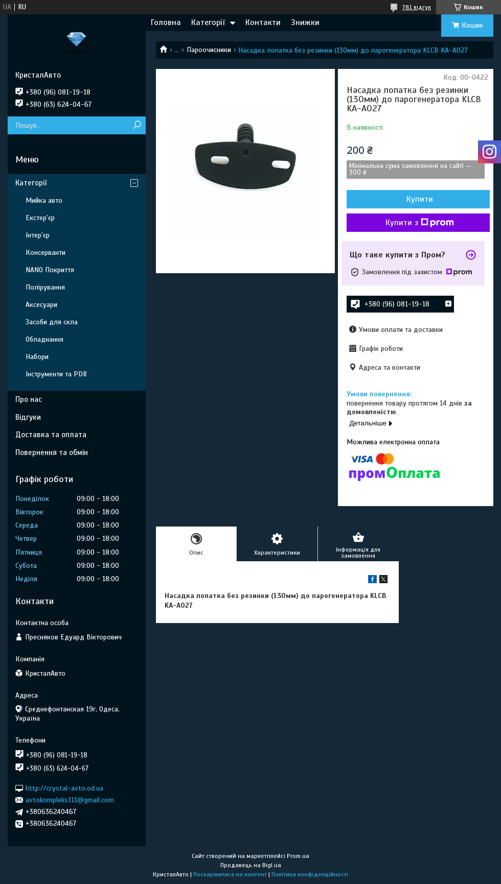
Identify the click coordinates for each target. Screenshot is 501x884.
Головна (166, 22)
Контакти (263, 22)
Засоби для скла (52, 322)
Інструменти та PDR (56, 374)
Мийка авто (44, 200)
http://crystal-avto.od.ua (64, 787)
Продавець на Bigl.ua (250, 865)
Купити (419, 199)
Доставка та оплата (50, 434)
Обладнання (44, 339)
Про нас (28, 399)
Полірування (45, 287)
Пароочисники (209, 49)
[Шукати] (137, 125)
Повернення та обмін (51, 452)
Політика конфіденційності (309, 874)
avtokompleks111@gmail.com (70, 800)
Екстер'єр (40, 217)
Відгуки (28, 417)
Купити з (419, 223)
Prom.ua (298, 855)
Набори (37, 356)
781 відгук (416, 7)
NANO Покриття (50, 270)
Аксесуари (41, 304)
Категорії (208, 22)
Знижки (305, 22)
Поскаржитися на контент (230, 874)
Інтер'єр (38, 235)
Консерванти (45, 252)
